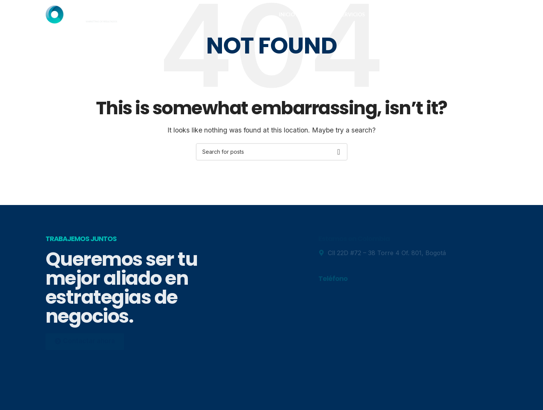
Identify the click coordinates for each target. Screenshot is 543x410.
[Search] (272, 152)
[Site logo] (82, 16)
